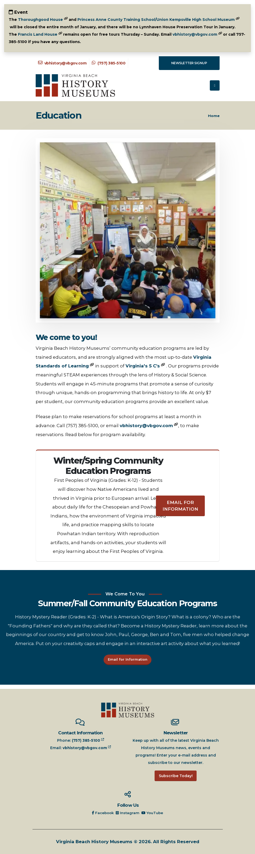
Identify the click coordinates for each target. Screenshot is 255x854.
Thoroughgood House (40, 19)
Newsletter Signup (189, 63)
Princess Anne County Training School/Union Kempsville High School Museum (156, 19)
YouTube (153, 812)
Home (214, 116)
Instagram (128, 812)
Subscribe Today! (176, 775)
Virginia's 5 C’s (143, 365)
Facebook (102, 812)
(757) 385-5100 (108, 63)
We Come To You (125, 593)
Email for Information (180, 506)
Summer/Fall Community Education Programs (127, 603)
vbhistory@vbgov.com (195, 34)
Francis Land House (37, 34)
